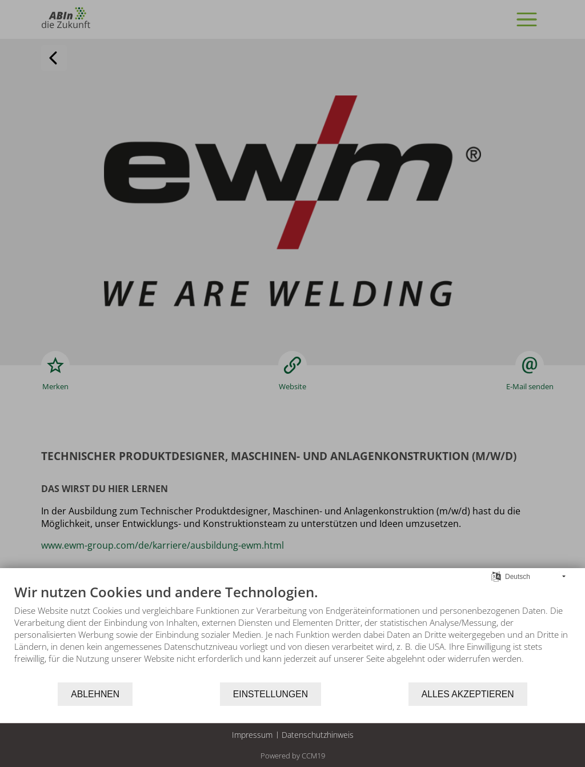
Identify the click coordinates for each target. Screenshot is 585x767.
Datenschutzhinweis (318, 734)
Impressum (252, 734)
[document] (292, 632)
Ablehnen (95, 694)
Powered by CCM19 (293, 755)
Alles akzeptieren (468, 694)
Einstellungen (270, 694)
